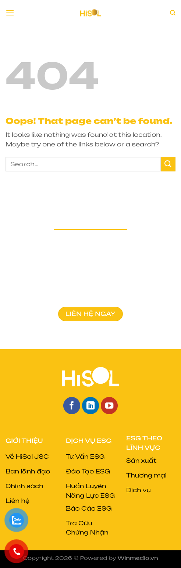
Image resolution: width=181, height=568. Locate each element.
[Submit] (168, 164)
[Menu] (10, 13)
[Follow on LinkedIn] (90, 405)
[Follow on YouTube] (109, 405)
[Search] (172, 13)
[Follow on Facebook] (72, 405)
